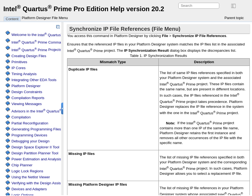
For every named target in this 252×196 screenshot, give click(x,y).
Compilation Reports (27, 98)
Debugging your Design (30, 141)
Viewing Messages (26, 104)
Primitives (19, 62)
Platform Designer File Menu (45, 18)
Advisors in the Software (49, 111)
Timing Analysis (24, 74)
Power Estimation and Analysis (36, 159)
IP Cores (18, 68)
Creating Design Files (28, 56)
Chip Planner (21, 165)
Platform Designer (26, 86)
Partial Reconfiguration (29, 123)
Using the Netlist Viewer (30, 177)
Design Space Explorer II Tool (35, 147)
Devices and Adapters (29, 189)
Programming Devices (29, 135)
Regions (27, 171)
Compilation (21, 117)
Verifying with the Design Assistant (39, 183)
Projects (36, 50)
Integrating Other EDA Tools (33, 80)
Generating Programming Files (36, 129)
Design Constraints (26, 92)
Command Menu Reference (52, 42)
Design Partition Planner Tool (34, 153)
